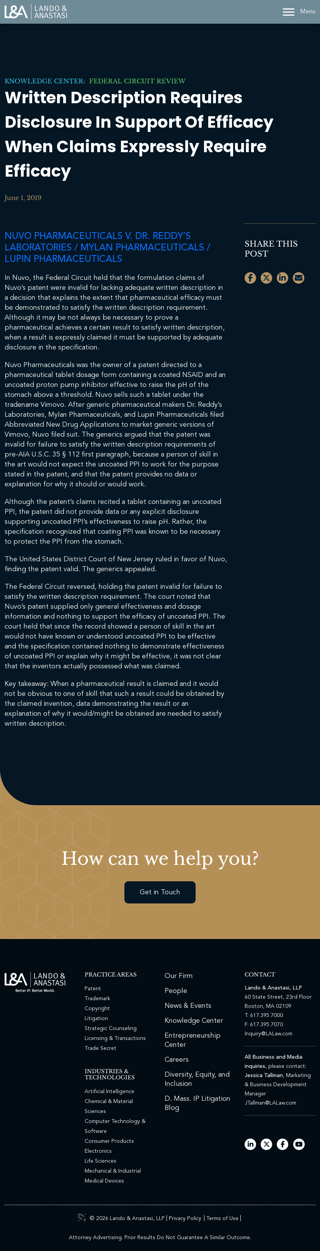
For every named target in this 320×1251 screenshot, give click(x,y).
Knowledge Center (44, 81)
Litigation (96, 1018)
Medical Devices (104, 1181)
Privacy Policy (185, 1218)
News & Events (188, 1005)
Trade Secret (100, 1048)
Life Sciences (100, 1161)
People (176, 991)
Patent (93, 988)
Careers (177, 1059)
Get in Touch (160, 892)
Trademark (97, 998)
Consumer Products (109, 1141)
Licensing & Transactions (115, 1038)
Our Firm (179, 976)
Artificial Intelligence (109, 1091)
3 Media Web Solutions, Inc (82, 1217)
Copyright (97, 1008)
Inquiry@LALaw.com (268, 1034)
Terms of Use (222, 1218)
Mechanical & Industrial (113, 1171)
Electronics (98, 1151)
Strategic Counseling (111, 1028)
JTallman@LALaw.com (270, 1103)
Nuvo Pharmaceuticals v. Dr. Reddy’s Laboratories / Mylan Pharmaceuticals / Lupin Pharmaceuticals (107, 248)
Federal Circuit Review (135, 81)
